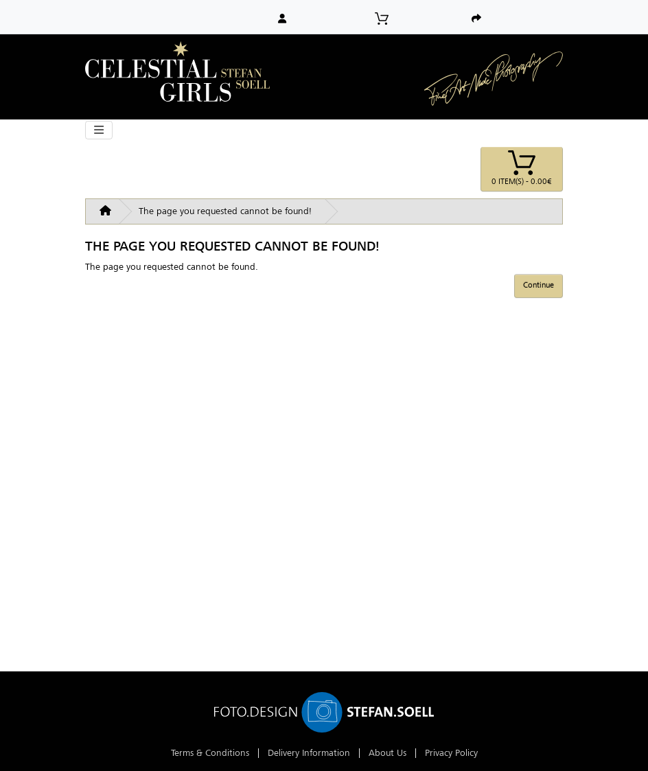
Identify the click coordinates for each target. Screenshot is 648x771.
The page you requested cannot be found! (225, 211)
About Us (387, 753)
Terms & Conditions (210, 753)
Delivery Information (309, 753)
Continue (538, 285)
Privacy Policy (451, 753)
